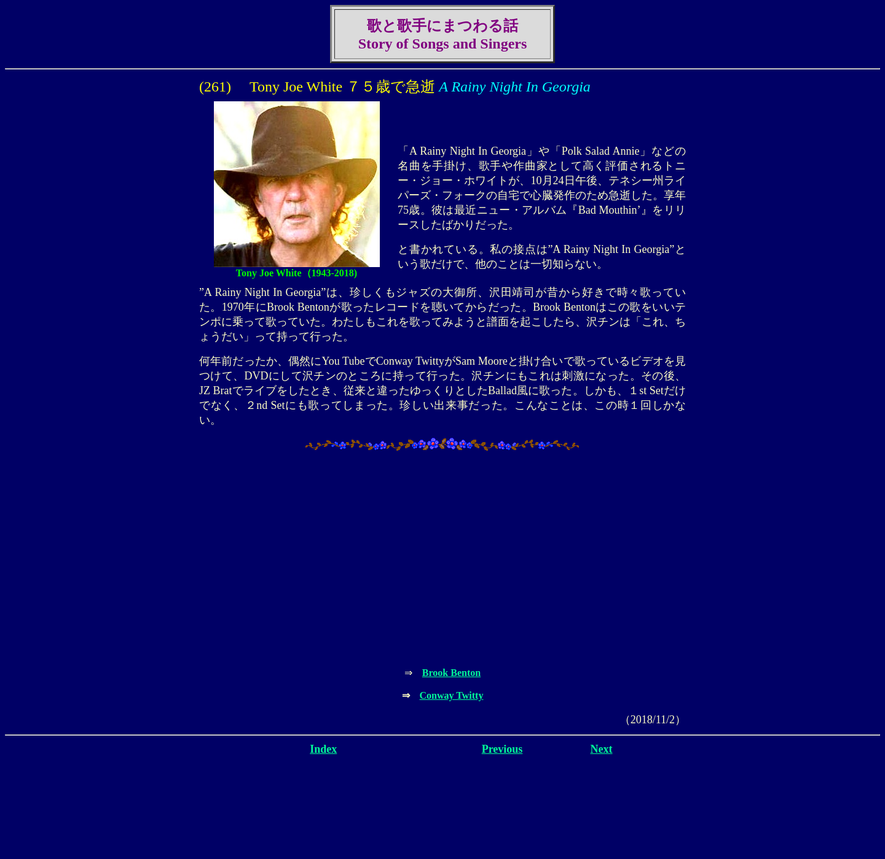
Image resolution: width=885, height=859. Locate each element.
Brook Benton (451, 672)
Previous (502, 749)
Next (602, 749)
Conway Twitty (452, 695)
